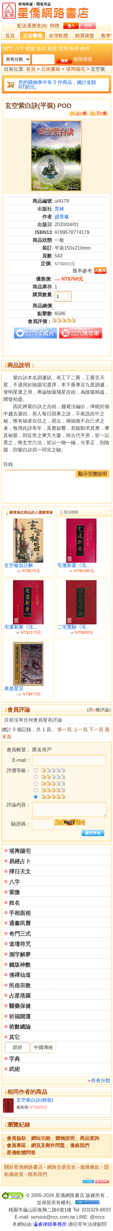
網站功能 (40, 1138)
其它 (14, 1037)
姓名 (41, 48)
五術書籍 (32, 35)
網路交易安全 (61, 1167)
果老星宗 (14, 688)
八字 (19, 48)
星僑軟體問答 (21, 1152)
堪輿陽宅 (75, 69)
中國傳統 (43, 1047)
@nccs (97, 1217)
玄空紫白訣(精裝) (34, 1100)
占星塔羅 (20, 996)
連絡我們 (79, 1145)
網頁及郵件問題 (48, 1145)
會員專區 (16, 1145)
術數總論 (20, 1027)
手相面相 (20, 913)
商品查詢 (89, 1138)
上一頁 (80, 729)
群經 (17, 1047)
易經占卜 (20, 861)
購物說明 (65, 1138)
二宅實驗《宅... (73, 626)
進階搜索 (83, 59)
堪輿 (63, 48)
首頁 (10, 35)
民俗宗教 (20, 986)
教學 (74, 48)
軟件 (85, 48)
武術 (14, 1069)
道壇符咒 (20, 944)
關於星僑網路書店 (23, 1167)
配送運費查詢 (31, 25)
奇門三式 (20, 934)
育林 (59, 208)
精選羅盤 (84, 35)
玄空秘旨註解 (18, 565)
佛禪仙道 (20, 975)
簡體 (54, 25)
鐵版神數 (20, 965)
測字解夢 (20, 955)
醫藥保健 (20, 1006)
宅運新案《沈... (73, 565)
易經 (52, 48)
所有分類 (100, 1080)
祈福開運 (20, 1017)
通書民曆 (20, 923)
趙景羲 (62, 216)
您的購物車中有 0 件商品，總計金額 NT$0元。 (57, 85)
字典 (14, 1059)
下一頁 (96, 729)
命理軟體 (58, 35)
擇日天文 (20, 872)
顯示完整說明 (92, 473)
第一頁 (64, 729)
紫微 (30, 48)
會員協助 (16, 1138)
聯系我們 (37, 1174)
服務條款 (89, 1167)
